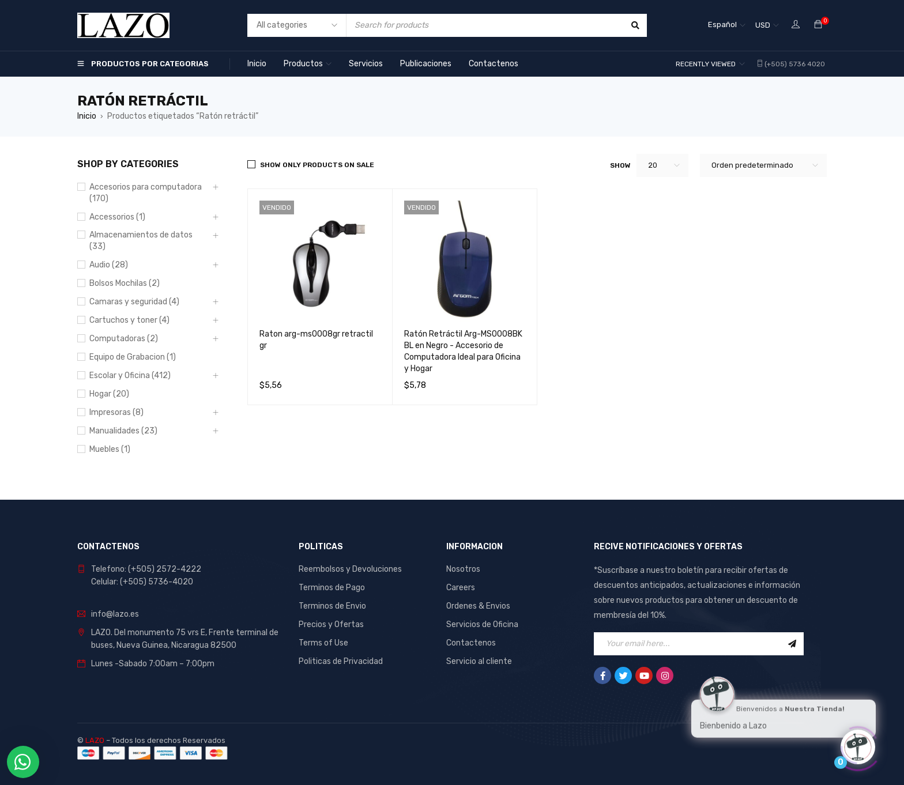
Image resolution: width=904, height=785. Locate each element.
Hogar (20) (109, 394)
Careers (460, 587)
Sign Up (792, 643)
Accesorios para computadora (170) (145, 192)
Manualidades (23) (123, 431)
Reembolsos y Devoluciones (350, 569)
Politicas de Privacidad (341, 661)
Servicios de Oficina (482, 624)
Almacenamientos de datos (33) (141, 240)
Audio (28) (108, 265)
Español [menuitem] (722, 24)
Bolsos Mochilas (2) (124, 283)
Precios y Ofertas (331, 624)
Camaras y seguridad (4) (134, 302)
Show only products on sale (317, 165)
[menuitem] (726, 25)
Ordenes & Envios (478, 606)
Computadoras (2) (123, 339)
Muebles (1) (109, 449)
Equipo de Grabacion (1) (132, 357)
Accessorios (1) (117, 217)
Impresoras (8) (116, 412)
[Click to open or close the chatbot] (858, 744)
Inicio (86, 116)
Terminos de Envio (332, 606)
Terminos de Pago (332, 587)
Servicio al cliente (479, 661)
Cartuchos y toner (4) (129, 320)
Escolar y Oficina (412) (130, 375)
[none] (726, 25)
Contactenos (471, 643)
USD (762, 25)
